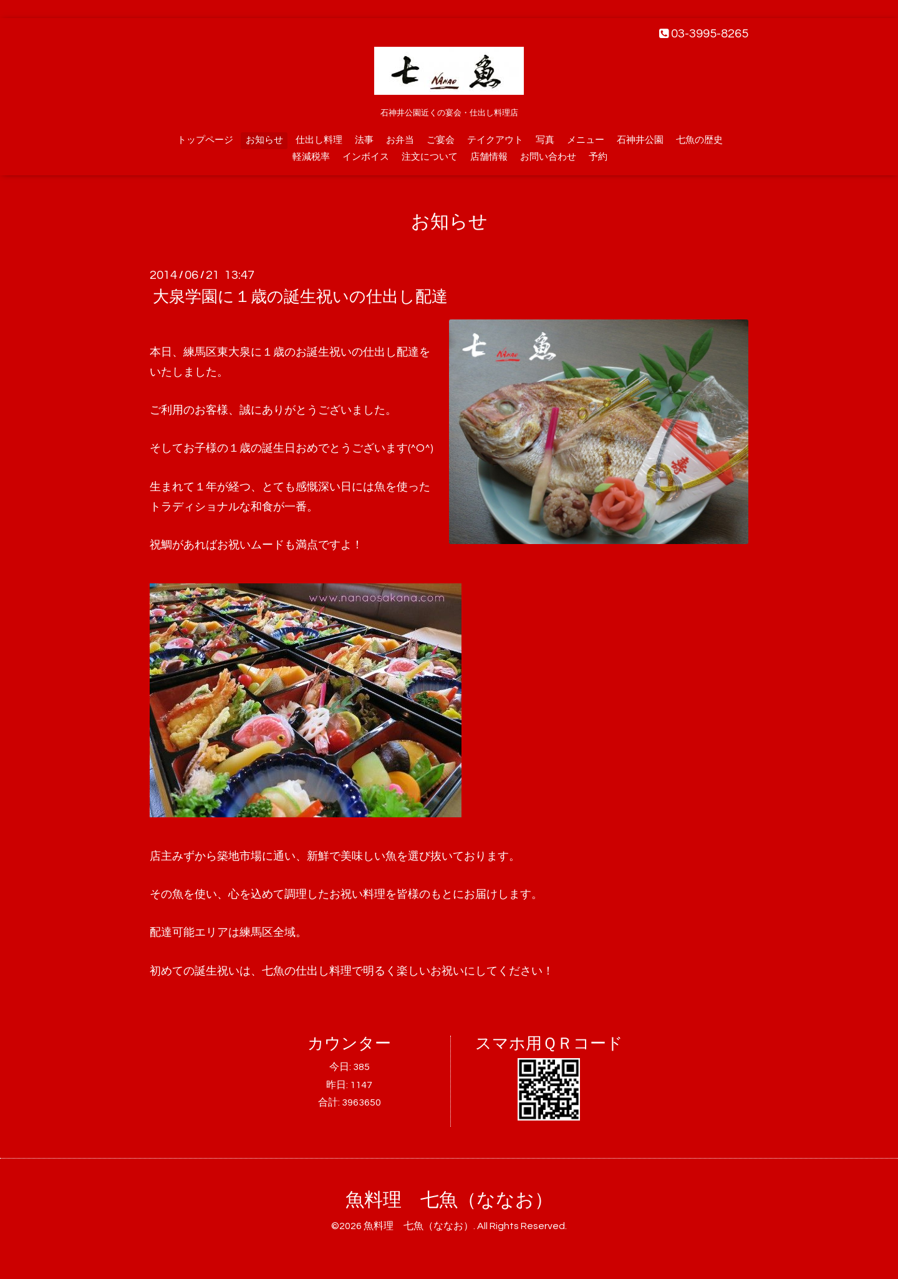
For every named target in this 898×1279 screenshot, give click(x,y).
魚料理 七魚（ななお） (449, 1200)
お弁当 (400, 140)
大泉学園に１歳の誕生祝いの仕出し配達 (300, 297)
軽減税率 (311, 157)
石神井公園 (640, 140)
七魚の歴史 (699, 140)
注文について (430, 157)
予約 (598, 157)
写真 (545, 140)
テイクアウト (495, 140)
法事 (364, 140)
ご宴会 (441, 140)
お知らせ (264, 140)
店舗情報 (489, 157)
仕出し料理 (319, 140)
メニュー (585, 140)
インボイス (365, 157)
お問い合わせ (548, 157)
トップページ (205, 140)
